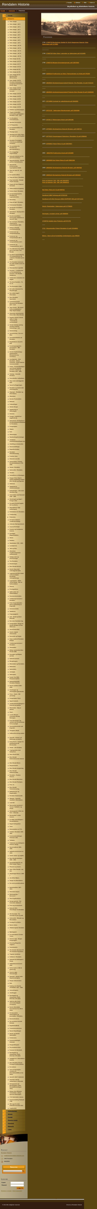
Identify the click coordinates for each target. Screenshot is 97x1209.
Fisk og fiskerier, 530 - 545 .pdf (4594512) (55, 182)
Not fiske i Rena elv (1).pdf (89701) (53, 190)
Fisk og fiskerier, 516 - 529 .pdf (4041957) (55, 180)
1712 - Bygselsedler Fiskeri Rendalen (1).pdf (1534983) (60, 228)
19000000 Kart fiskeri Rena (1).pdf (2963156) (60, 160)
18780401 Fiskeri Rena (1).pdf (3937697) (59, 144)
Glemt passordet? (17, 1190)
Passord (4, 1185)
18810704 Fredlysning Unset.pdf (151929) (59, 153)
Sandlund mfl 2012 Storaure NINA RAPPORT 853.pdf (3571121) (62, 199)
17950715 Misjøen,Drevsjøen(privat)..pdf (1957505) (62, 62)
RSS (85, 2)
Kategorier (12, 10)
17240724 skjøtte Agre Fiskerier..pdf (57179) (56, 221)
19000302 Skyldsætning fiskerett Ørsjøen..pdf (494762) (64, 167)
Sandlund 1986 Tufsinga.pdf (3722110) (54, 195)
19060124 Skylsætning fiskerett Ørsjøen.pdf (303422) (63, 175)
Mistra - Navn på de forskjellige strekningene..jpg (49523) (61, 236)
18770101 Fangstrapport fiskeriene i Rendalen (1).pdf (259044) (66, 136)
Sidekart (78, 2)
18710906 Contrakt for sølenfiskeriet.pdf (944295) (62, 101)
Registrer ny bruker (6, 1190)
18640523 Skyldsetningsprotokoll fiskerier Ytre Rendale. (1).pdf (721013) (69, 83)
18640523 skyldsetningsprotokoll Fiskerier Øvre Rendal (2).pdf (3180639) (70, 92)
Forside (69, 2)
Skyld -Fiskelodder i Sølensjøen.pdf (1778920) (57, 206)
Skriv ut (92, 2)
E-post (3, 1182)
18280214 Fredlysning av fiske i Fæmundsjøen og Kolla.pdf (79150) (68, 73)
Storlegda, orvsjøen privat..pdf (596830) (55, 213)
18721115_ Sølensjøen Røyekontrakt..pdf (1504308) (63, 110)
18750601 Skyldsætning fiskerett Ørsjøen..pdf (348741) (64, 129)
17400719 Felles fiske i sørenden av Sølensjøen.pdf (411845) (66, 53)
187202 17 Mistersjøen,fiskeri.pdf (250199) (60, 119)
